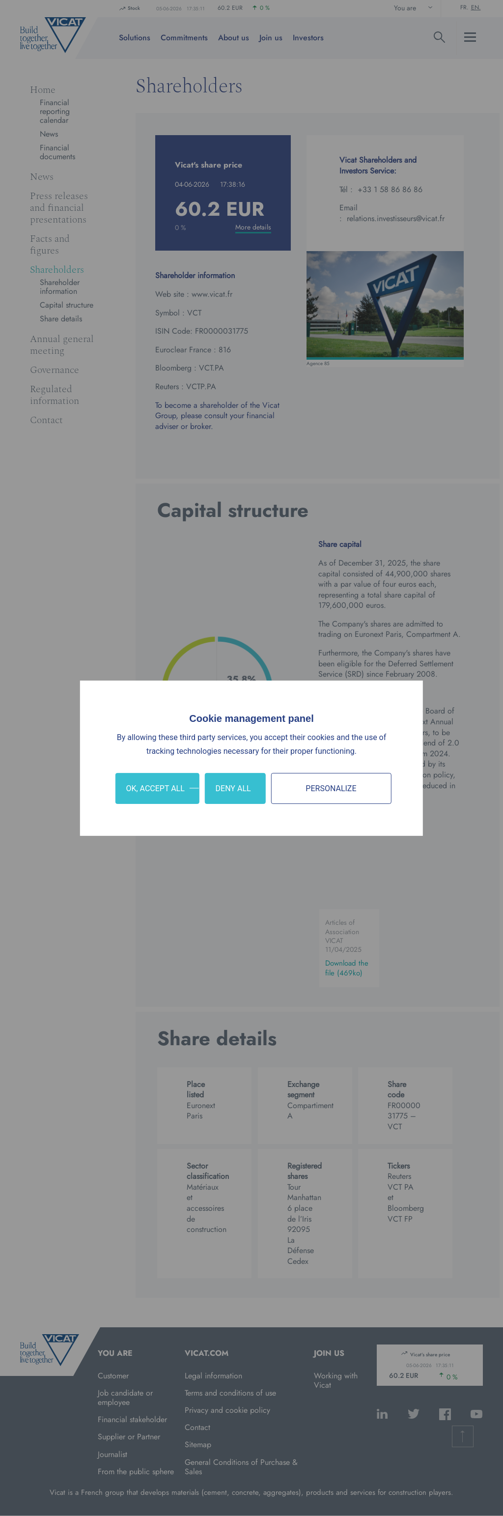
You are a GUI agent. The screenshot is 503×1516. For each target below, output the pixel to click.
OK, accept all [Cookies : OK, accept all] (155, 788)
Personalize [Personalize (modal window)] (331, 788)
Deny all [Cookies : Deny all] (233, 788)
